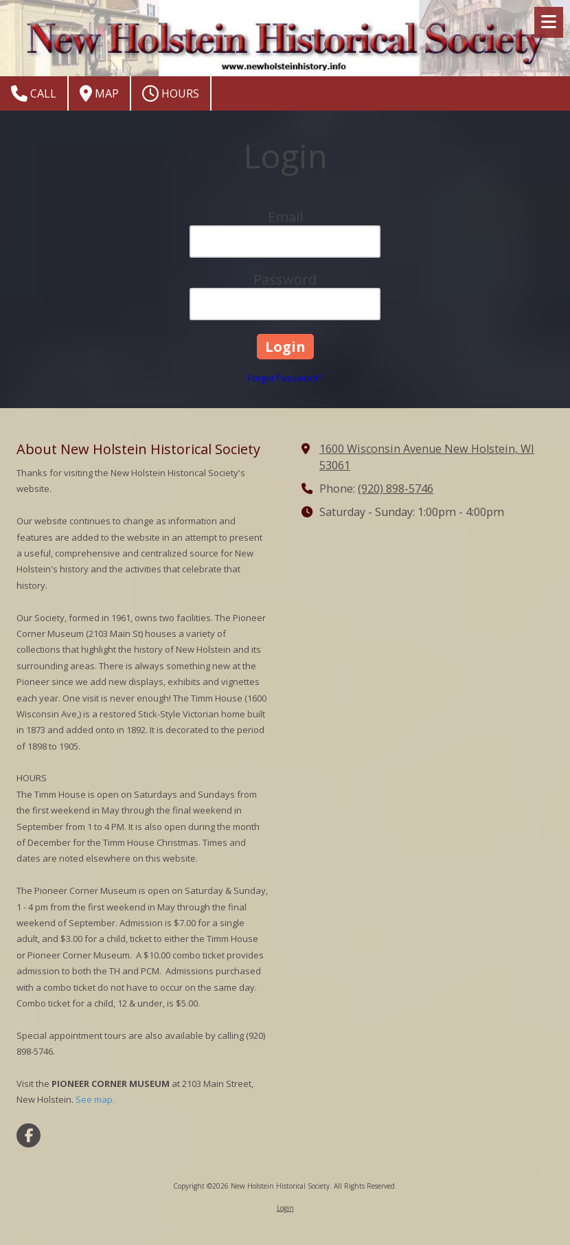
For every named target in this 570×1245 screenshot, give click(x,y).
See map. (95, 1099)
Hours (170, 93)
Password (285, 279)
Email (285, 217)
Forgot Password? (285, 378)
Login (285, 1208)
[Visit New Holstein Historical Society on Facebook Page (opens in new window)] (28, 1135)
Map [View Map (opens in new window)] (99, 93)
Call (33, 93)
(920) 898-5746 (395, 488)
